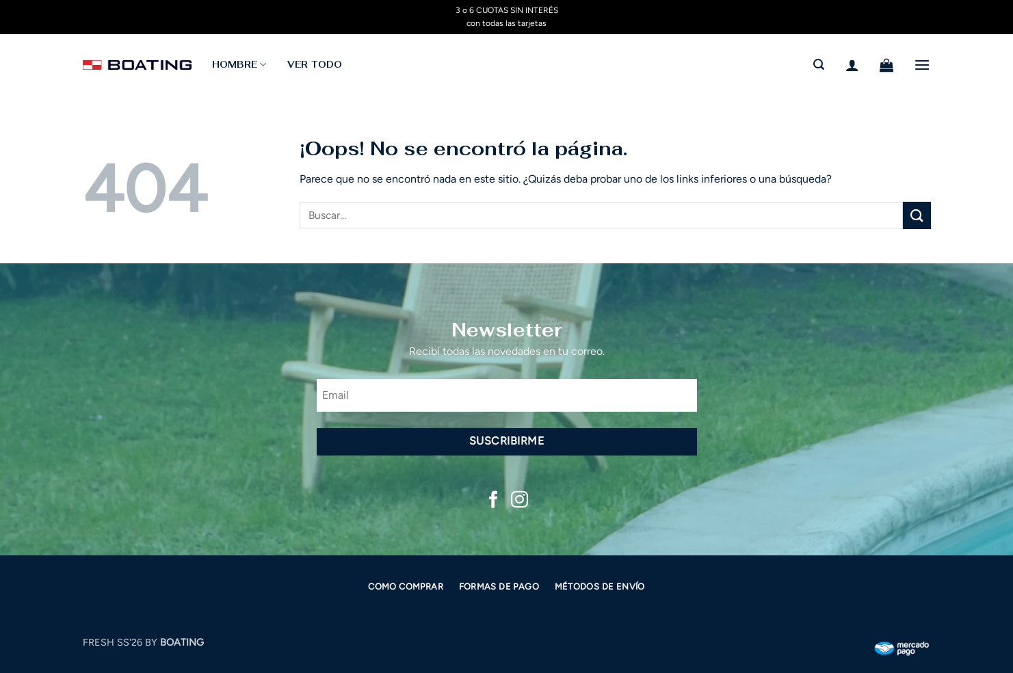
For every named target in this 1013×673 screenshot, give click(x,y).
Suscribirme (506, 440)
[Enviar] (916, 215)
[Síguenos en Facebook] (493, 500)
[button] (818, 64)
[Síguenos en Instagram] (519, 500)
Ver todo (315, 64)
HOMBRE (239, 64)
